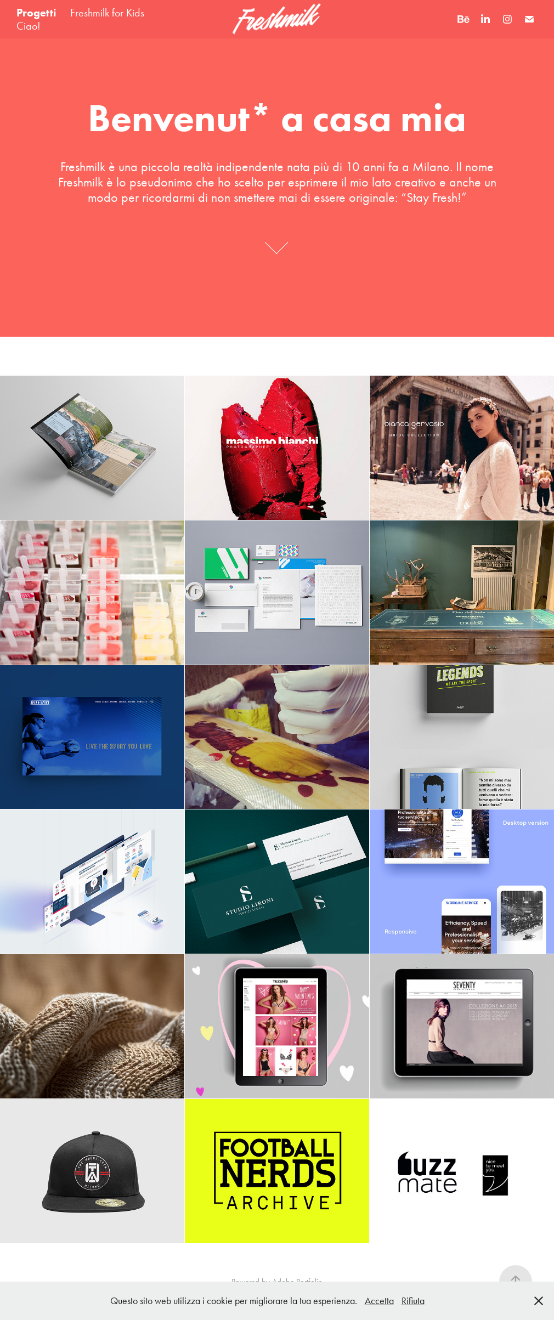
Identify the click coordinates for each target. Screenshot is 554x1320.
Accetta (379, 1301)
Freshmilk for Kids (107, 12)
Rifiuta (413, 1301)
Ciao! (28, 25)
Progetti (36, 12)
